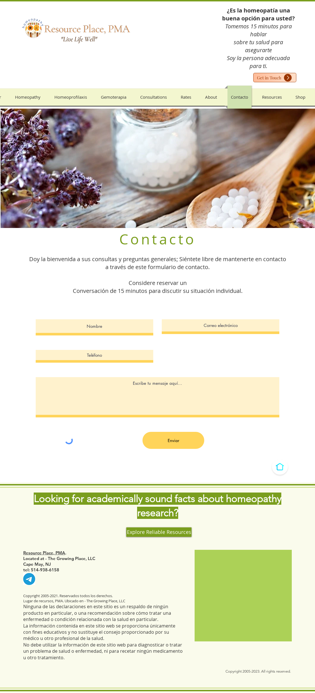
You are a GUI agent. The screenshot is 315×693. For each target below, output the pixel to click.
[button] (28, 97)
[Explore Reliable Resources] (158, 532)
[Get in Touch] (274, 77)
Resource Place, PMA (44, 552)
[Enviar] (173, 440)
